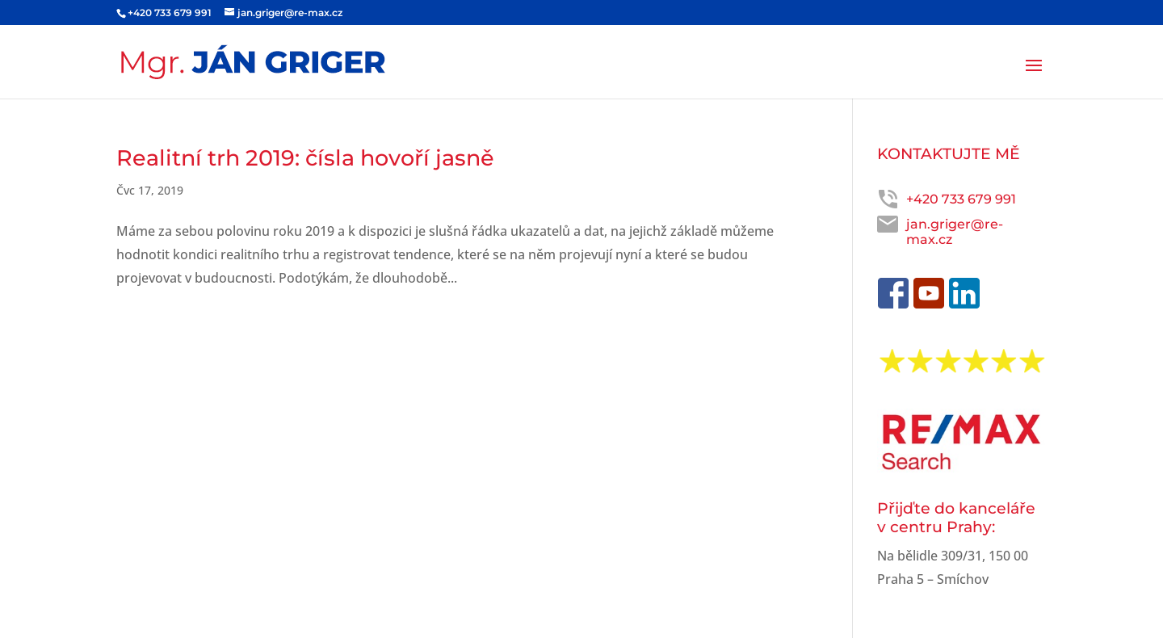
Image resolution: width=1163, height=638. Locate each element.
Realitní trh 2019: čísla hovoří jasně (305, 158)
